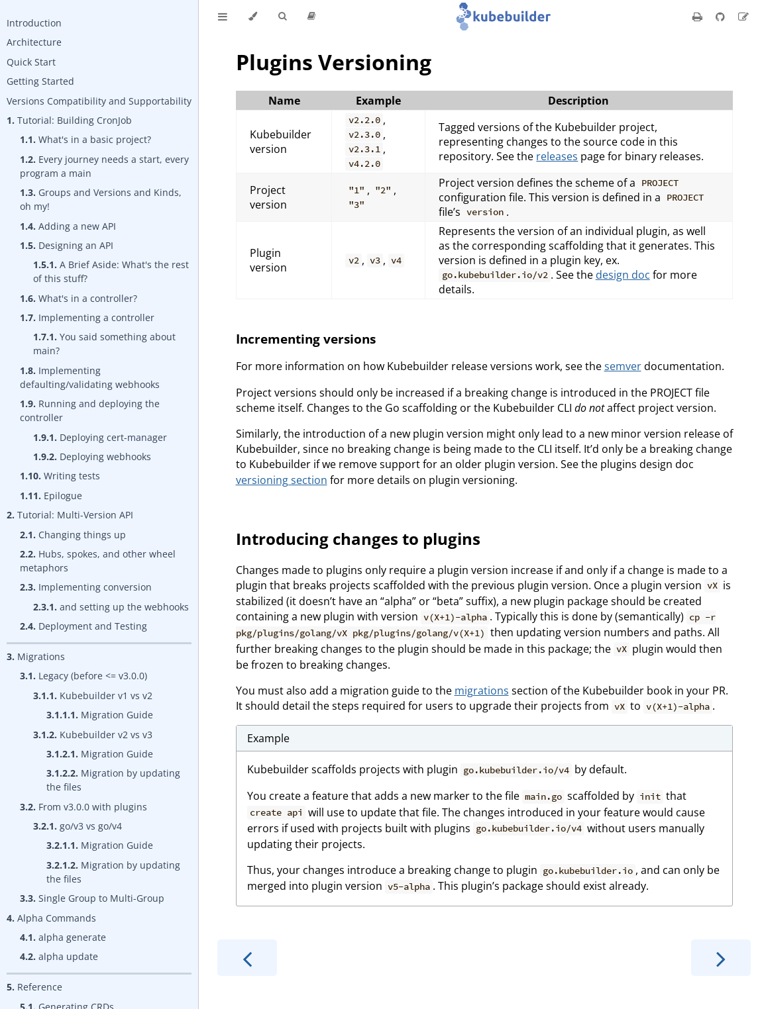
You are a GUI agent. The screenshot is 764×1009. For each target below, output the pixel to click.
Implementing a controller (87, 317)
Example (268, 738)
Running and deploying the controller (90, 410)
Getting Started (40, 81)
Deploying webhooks (92, 456)
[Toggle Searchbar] (282, 16)
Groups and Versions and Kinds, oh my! (101, 199)
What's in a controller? (78, 298)
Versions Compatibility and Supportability (99, 101)
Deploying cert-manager (100, 437)
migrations (482, 690)
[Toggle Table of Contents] (222, 16)
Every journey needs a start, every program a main (104, 166)
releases (557, 156)
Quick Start (31, 62)
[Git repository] (721, 16)
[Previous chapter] (247, 957)
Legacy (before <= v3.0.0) (83, 675)
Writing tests (60, 475)
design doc (623, 274)
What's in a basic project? (85, 139)
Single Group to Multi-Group (92, 898)
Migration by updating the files (113, 780)
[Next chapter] (721, 957)
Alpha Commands (51, 918)
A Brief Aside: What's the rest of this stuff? (111, 271)
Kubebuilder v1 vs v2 (92, 695)
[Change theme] (253, 16)
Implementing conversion (86, 587)
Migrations (36, 656)
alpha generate (63, 937)
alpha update (59, 956)
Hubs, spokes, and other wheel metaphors (98, 561)
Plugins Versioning (333, 62)
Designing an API (66, 245)
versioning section (281, 480)
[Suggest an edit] (743, 16)
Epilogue (51, 495)
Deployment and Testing (83, 626)
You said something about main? (104, 343)
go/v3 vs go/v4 (77, 826)
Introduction (34, 23)
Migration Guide (99, 714)
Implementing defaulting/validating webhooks (90, 377)
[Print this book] (698, 16)
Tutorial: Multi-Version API (70, 514)
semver (622, 366)
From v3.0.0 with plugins (83, 806)
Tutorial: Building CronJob (69, 120)
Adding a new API (68, 226)
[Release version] (311, 16)
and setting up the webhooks (111, 607)
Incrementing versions (306, 338)
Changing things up (73, 534)
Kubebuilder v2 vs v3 (92, 734)
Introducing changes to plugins (358, 539)
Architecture (34, 42)
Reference (34, 987)
